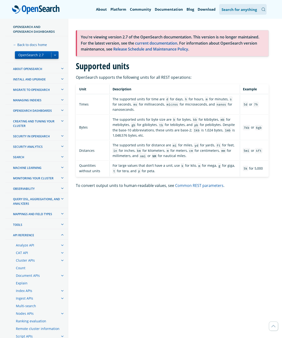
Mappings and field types (32, 214)
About (101, 9)
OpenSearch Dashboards (32, 111)
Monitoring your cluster (33, 178)
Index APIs (24, 290)
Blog (190, 9)
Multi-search (26, 306)
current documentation (156, 43)
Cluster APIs (25, 260)
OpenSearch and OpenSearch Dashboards (34, 29)
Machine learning (27, 168)
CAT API (22, 252)
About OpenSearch (27, 69)
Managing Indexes (27, 100)
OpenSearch (37, 10)
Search (18, 157)
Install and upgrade (29, 79)
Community (140, 9)
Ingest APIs (24, 298)
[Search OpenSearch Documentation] (243, 9)
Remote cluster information (37, 328)
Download (207, 9)
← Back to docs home (30, 44)
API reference (23, 235)
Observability (24, 189)
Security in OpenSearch (31, 136)
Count (20, 268)
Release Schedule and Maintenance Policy (150, 49)
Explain (21, 283)
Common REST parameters (199, 185)
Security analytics (28, 147)
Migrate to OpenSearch (31, 90)
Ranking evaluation (31, 321)
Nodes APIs (25, 313)
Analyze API (25, 245)
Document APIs (28, 275)
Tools (17, 225)
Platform (118, 9)
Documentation (169, 9)
